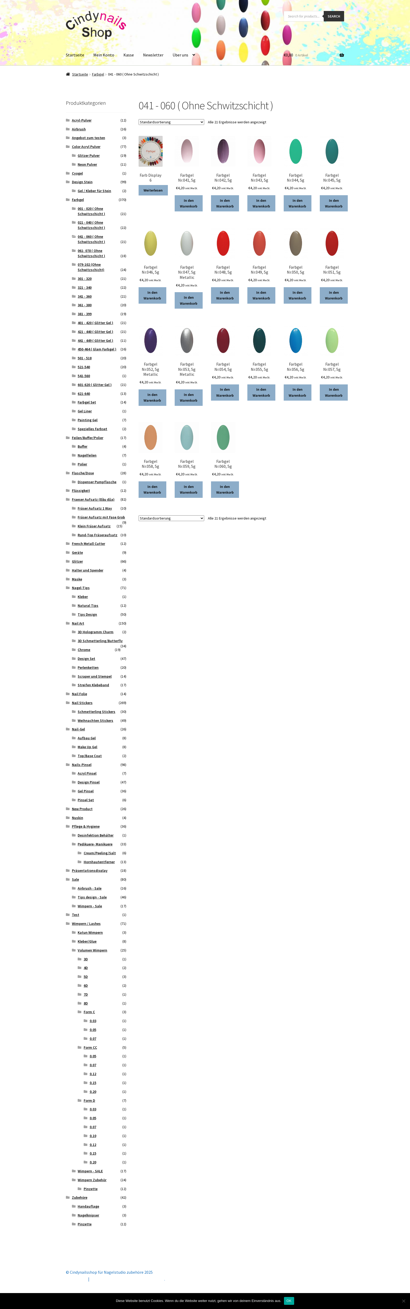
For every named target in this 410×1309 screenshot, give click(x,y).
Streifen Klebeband (93, 685)
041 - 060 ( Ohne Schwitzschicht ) (91, 239)
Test (75, 914)
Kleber (83, 596)
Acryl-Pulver (82, 120)
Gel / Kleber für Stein (94, 190)
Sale (75, 879)
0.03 (93, 1020)
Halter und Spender (87, 570)
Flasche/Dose (83, 473)
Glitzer (77, 561)
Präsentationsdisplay (89, 870)
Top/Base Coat (90, 755)
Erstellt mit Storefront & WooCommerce (127, 1279)
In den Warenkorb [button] (188, 203)
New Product (82, 808)
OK (289, 1301)
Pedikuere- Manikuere (95, 844)
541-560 (84, 375)
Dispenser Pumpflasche (97, 482)
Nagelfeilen (87, 455)
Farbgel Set (87, 402)
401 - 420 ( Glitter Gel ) (95, 322)
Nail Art (78, 623)
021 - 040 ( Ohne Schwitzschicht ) (91, 225)
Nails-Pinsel (82, 764)
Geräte (77, 552)
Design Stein (82, 182)
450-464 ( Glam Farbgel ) (97, 349)
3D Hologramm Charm (95, 632)
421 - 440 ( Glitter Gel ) (95, 331)
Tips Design (87, 614)
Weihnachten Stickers (95, 720)
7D (86, 994)
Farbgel (98, 74)
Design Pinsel (89, 782)
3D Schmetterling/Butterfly (100, 640)
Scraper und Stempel (95, 676)
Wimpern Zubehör (92, 1180)
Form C (89, 1012)
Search (334, 16)
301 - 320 (85, 278)
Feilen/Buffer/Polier (87, 437)
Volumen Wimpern (92, 950)
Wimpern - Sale (90, 906)
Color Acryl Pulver (86, 146)
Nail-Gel (78, 729)
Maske (77, 579)
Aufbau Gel (87, 738)
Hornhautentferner (99, 862)
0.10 (93, 1135)
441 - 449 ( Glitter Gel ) (95, 340)
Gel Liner (85, 411)
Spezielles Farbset (92, 428)
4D (86, 967)
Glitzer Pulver (89, 155)
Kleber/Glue (87, 941)
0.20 (93, 1091)
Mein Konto (103, 54)
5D (86, 976)
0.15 (93, 1082)
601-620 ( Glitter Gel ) (95, 384)
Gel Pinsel (86, 791)
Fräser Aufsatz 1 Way (95, 508)
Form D (89, 1100)
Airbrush (79, 129)
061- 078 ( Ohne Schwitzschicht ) (91, 253)
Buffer (82, 446)
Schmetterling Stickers (96, 711)
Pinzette (91, 1188)
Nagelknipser (88, 1215)
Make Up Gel (87, 747)
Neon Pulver (87, 164)
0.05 (93, 1029)
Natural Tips (88, 605)
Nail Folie (79, 693)
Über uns (180, 54)
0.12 (93, 1073)
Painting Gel (88, 420)
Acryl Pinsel (87, 773)
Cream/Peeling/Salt (100, 853)
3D (86, 959)
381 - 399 (85, 314)
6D (86, 985)
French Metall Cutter (88, 543)
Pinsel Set (86, 800)
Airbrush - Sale (89, 888)
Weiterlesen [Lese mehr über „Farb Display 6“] (153, 190)
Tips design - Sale (92, 897)
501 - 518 (85, 358)
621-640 (84, 393)
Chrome (84, 649)
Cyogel (77, 173)
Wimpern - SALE (90, 1171)
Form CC (90, 1047)
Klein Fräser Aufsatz (94, 526)
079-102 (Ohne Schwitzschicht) (91, 267)
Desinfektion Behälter (95, 835)
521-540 (84, 367)
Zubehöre (79, 1197)
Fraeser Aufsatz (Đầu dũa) (93, 499)
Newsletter (153, 54)
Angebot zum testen (88, 137)
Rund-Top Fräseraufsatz (97, 535)
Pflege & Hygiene (86, 826)
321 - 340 (85, 287)
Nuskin (77, 817)
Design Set (86, 658)
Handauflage (88, 1206)
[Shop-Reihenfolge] (171, 122)
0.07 (93, 1038)
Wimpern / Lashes (86, 923)
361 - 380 (85, 305)
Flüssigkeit (81, 490)
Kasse (128, 54)
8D (86, 1003)
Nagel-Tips (81, 587)
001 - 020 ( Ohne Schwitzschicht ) (91, 211)
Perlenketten (88, 667)
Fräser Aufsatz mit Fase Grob (101, 517)
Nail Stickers (82, 702)
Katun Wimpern (90, 932)
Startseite (75, 54)
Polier (82, 464)
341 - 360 (85, 296)
